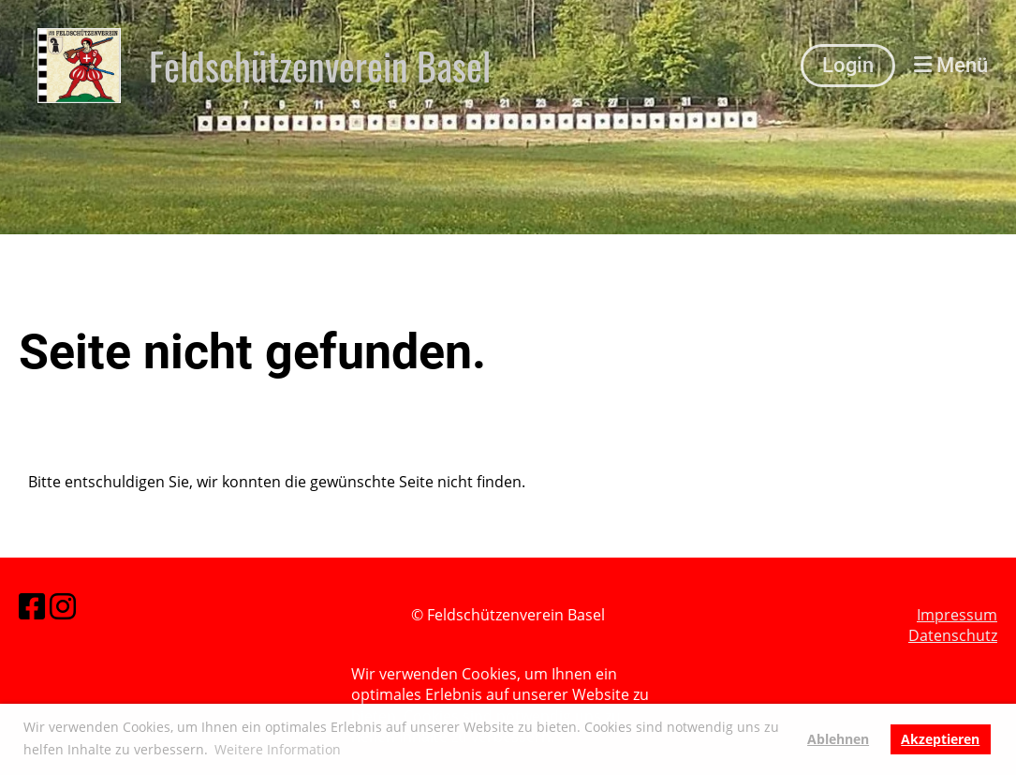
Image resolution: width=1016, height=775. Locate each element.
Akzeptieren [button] (940, 739)
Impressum (957, 614)
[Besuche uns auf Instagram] (63, 606)
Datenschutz (952, 636)
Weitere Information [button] (277, 749)
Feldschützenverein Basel (320, 65)
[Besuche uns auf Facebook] (32, 606)
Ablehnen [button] (838, 739)
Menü (951, 65)
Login (848, 65)
